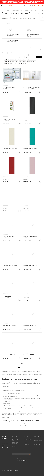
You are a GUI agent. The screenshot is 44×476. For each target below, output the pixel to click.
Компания (14, 433)
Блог (13, 444)
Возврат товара (37, 444)
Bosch (22, 425)
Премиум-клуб (5, 447)
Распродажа (5, 438)
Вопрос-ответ (26, 444)
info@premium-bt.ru (23, 460)
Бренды (3, 440)
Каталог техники (6, 433)
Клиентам (26, 433)
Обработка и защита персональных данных (38, 441)
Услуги (3, 445)
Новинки (4, 436)
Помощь (36, 433)
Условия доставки (27, 439)
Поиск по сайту (5, 443)
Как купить (26, 436)
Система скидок (27, 437)
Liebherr (12, 425)
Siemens (16, 425)
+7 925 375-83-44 (19, 458)
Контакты (14, 446)
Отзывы (13, 437)
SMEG (19, 425)
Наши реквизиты (37, 436)
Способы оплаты (27, 441)
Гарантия (26, 442)
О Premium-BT (14, 436)
